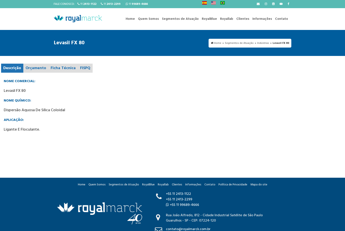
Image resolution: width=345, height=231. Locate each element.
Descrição (12, 68)
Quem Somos (148, 19)
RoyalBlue (209, 19)
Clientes (242, 19)
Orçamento (36, 68)
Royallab (226, 19)
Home (130, 19)
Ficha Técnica (63, 68)
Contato (281, 19)
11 (86, 4)
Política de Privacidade (232, 184)
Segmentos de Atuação (180, 19)
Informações (262, 19)
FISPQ (85, 68)
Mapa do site (258, 184)
